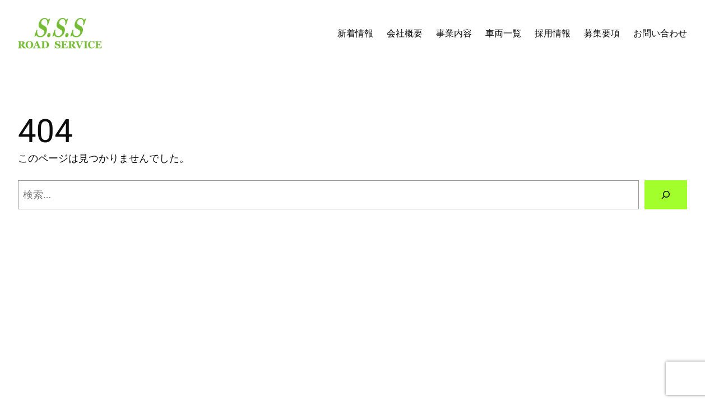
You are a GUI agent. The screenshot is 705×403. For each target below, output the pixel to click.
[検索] (665, 194)
